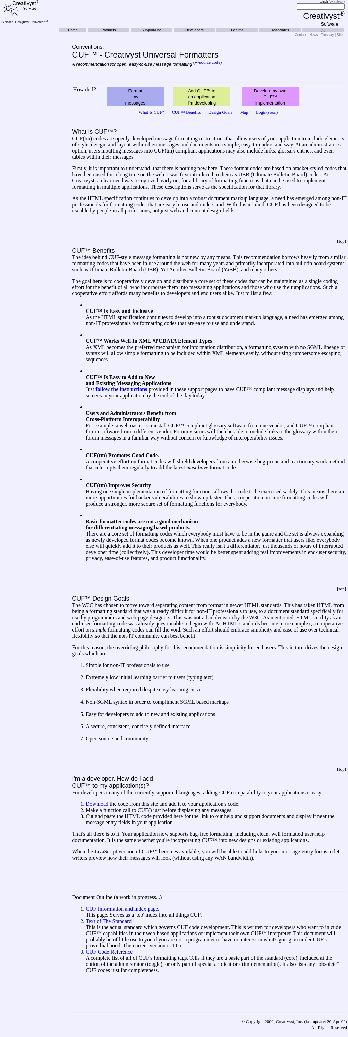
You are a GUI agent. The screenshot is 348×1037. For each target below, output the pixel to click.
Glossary (327, 35)
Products (109, 30)
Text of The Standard (109, 921)
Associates (280, 30)
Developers (194, 30)
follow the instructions (121, 389)
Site (340, 35)
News (313, 35)
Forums (237, 30)
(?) (323, 30)
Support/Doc (151, 30)
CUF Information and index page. (122, 909)
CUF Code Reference (109, 952)
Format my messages (135, 97)
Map (244, 112)
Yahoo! (339, 1)
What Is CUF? (151, 112)
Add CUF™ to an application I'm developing (202, 97)
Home (72, 30)
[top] (341, 241)
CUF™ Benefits (186, 112)
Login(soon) (267, 112)
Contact (301, 35)
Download (97, 804)
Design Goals (220, 112)
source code (209, 62)
